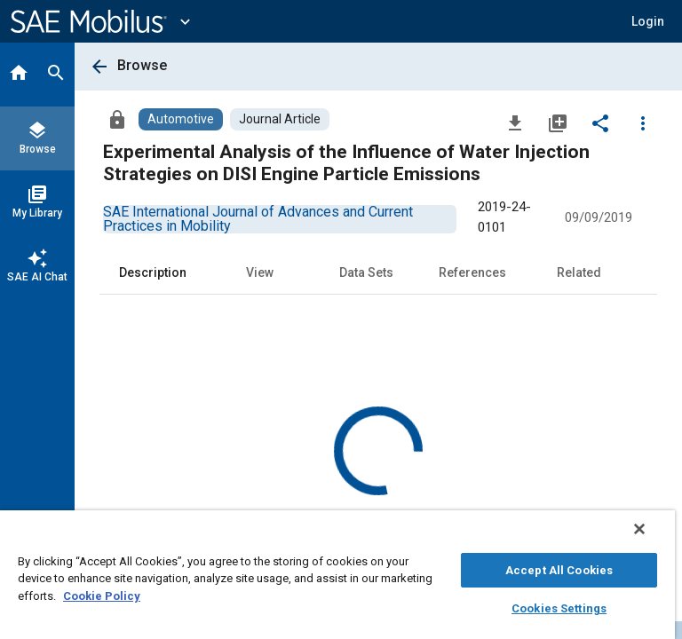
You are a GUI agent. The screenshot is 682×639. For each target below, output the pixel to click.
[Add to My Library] (557, 122)
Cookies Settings (559, 608)
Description (152, 272)
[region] (337, 574)
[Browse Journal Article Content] (279, 119)
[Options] (643, 122)
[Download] (515, 122)
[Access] (117, 119)
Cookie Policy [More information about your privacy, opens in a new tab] (101, 596)
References (472, 272)
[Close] (639, 529)
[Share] (600, 122)
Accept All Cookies (559, 570)
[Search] (56, 74)
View (260, 272)
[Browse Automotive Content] (181, 119)
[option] (258, 218)
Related (579, 272)
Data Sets (366, 272)
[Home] (18, 74)
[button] (647, 21)
